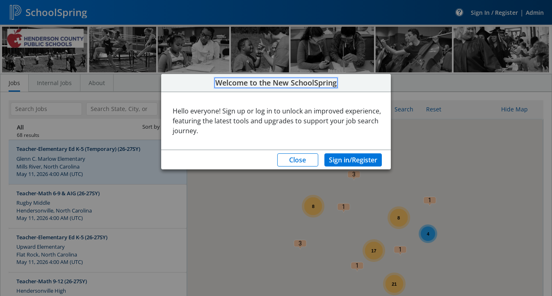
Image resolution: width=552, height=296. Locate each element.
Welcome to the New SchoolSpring (276, 83)
